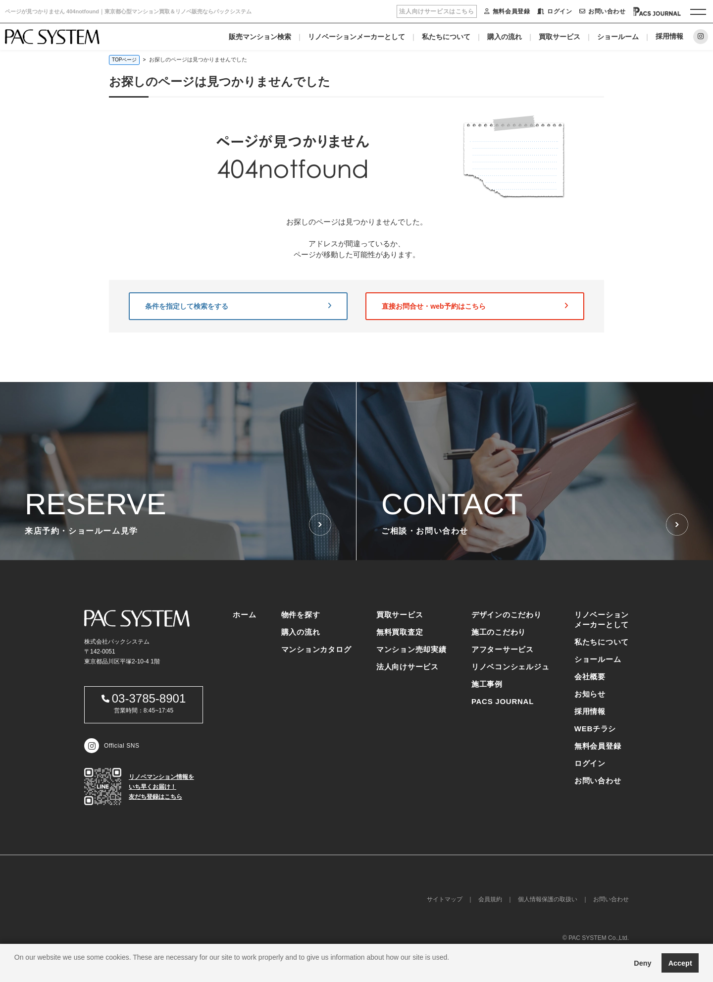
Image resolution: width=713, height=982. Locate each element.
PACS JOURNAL (502, 701)
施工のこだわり (498, 632)
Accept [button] (680, 963)
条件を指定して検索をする (238, 306)
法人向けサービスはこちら (436, 11)
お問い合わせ (602, 11)
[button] (15, 969)
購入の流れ (504, 37)
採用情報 (669, 36)
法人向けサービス (407, 666)
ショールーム (618, 37)
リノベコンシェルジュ (510, 666)
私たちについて (446, 37)
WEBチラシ (595, 728)
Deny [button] (642, 963)
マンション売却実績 (411, 649)
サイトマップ (444, 899)
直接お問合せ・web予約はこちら (475, 306)
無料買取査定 (399, 632)
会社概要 (590, 676)
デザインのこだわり (506, 614)
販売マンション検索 (260, 37)
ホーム (244, 614)
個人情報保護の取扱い (547, 899)
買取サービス (559, 37)
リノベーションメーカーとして (356, 37)
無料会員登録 (507, 11)
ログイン (554, 11)
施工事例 (487, 684)
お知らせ (590, 694)
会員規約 (490, 899)
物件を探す (300, 614)
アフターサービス (502, 649)
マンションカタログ (316, 649)
